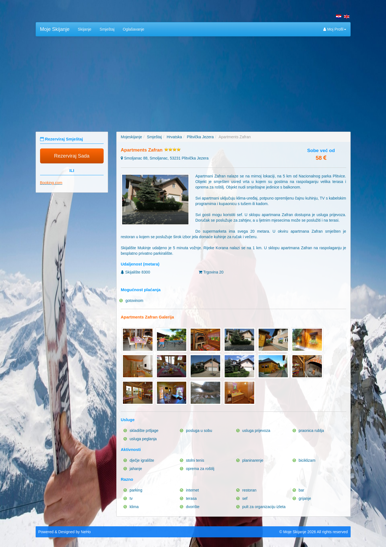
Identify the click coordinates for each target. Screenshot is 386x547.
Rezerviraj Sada (72, 156)
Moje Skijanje (55, 29)
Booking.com (51, 182)
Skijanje (84, 29)
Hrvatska (174, 137)
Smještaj (107, 29)
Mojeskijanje (131, 137)
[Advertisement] (193, 80)
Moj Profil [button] (334, 29)
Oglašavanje (133, 29)
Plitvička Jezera (200, 137)
